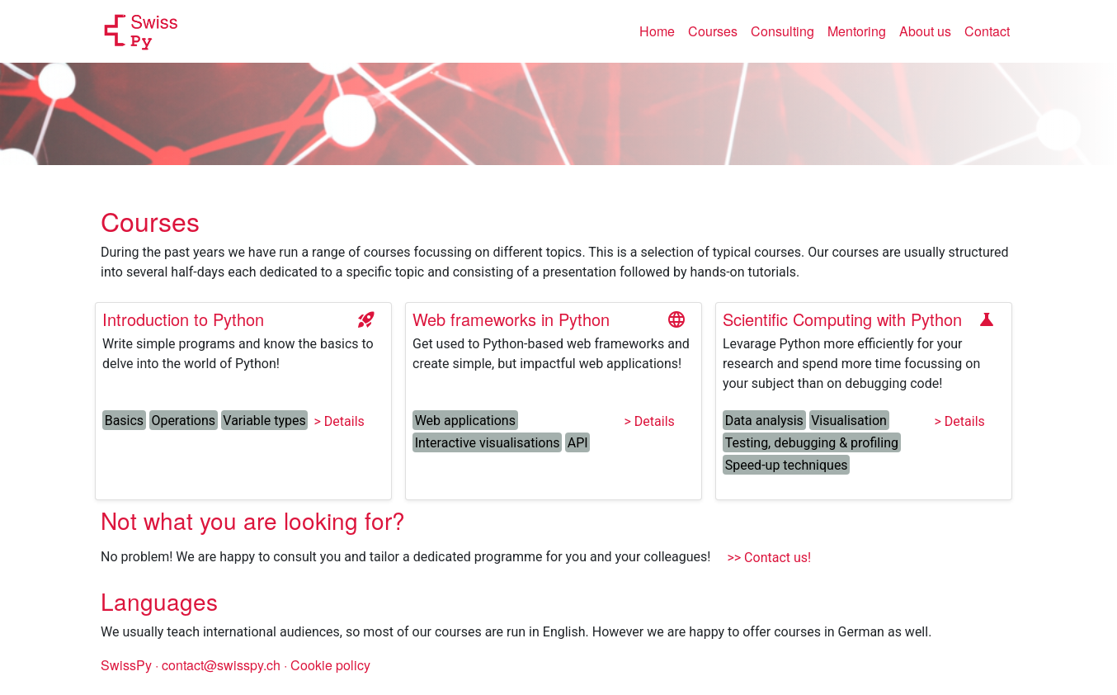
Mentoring (856, 30)
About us (925, 30)
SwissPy (126, 664)
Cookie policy (330, 664)
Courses (713, 30)
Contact (987, 30)
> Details (339, 421)
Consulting (782, 30)
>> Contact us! (769, 557)
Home (660, 30)
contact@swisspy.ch (223, 664)
